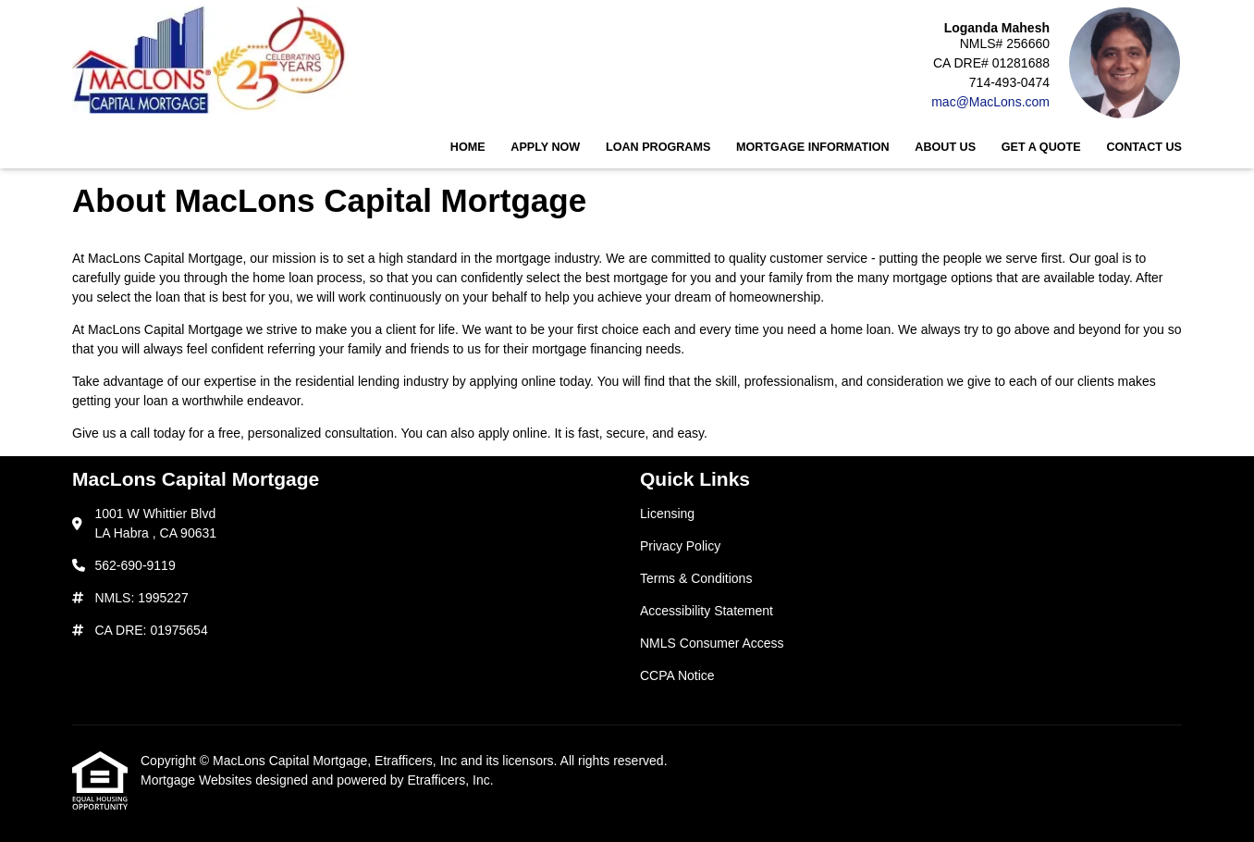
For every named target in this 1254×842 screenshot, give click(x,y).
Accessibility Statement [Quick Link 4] (706, 610)
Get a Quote (1041, 147)
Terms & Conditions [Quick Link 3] (696, 578)
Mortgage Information (813, 147)
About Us (945, 147)
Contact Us (1144, 147)
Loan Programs (658, 147)
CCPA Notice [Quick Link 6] (677, 675)
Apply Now (545, 147)
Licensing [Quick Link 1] (667, 513)
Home (468, 147)
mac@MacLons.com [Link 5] (990, 101)
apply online (512, 433)
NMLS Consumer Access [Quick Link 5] (712, 643)
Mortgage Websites (198, 780)
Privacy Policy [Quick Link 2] (680, 546)
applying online (513, 381)
